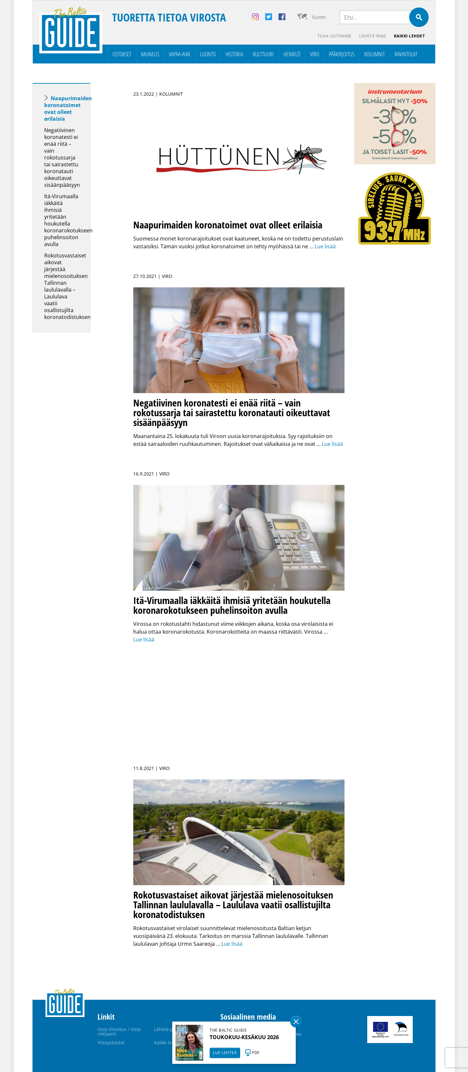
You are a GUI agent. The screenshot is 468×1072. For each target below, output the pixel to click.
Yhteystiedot (111, 1042)
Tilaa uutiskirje (334, 36)
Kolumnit (374, 54)
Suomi (319, 17)
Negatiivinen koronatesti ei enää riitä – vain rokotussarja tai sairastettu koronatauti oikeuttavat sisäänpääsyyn (62, 157)
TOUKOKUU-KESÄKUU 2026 (244, 1037)
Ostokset (121, 54)
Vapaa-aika (179, 54)
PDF (256, 1052)
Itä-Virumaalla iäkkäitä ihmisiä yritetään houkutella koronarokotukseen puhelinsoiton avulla (68, 220)
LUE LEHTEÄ (225, 1052)
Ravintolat (406, 54)
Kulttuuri (263, 54)
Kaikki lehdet (409, 36)
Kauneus (150, 54)
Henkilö (291, 54)
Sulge (296, 1021)
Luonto (208, 54)
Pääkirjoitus (342, 54)
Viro (314, 54)
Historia (234, 54)
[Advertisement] (73, 439)
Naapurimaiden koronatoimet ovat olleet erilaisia (68, 108)
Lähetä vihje (372, 36)
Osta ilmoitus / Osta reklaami (119, 1031)
